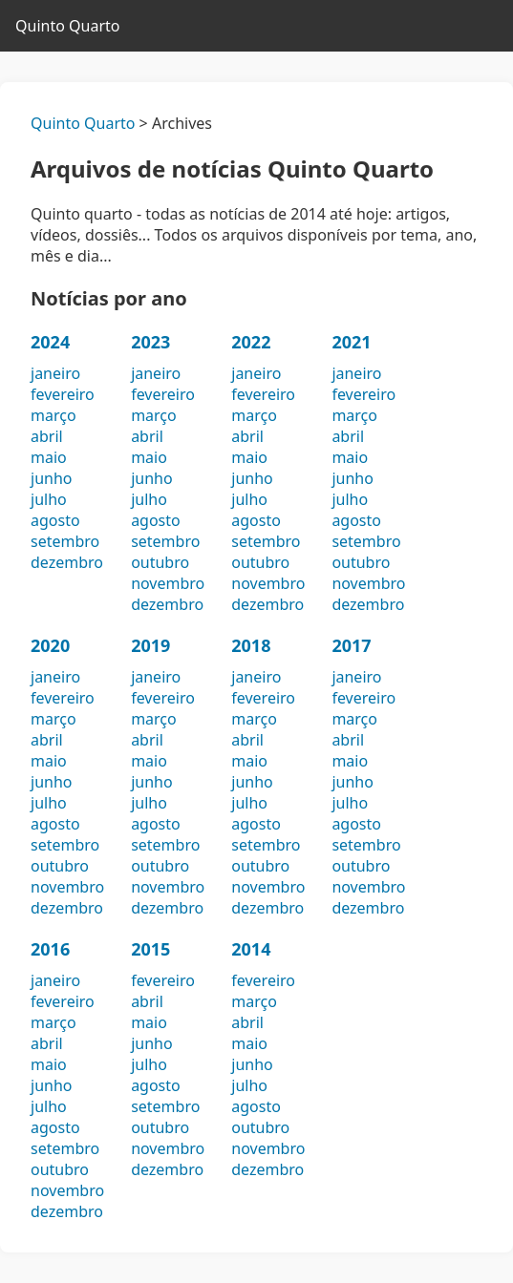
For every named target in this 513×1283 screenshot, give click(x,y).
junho (51, 478)
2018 (250, 645)
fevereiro (63, 394)
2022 (250, 341)
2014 (250, 948)
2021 (351, 341)
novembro (167, 583)
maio (49, 457)
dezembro (67, 562)
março (53, 415)
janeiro (55, 373)
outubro (160, 562)
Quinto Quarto (67, 25)
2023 (150, 341)
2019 (150, 645)
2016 (50, 948)
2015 (150, 948)
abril (47, 436)
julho (49, 499)
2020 (50, 645)
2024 (50, 341)
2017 (351, 645)
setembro (65, 541)
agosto (55, 520)
